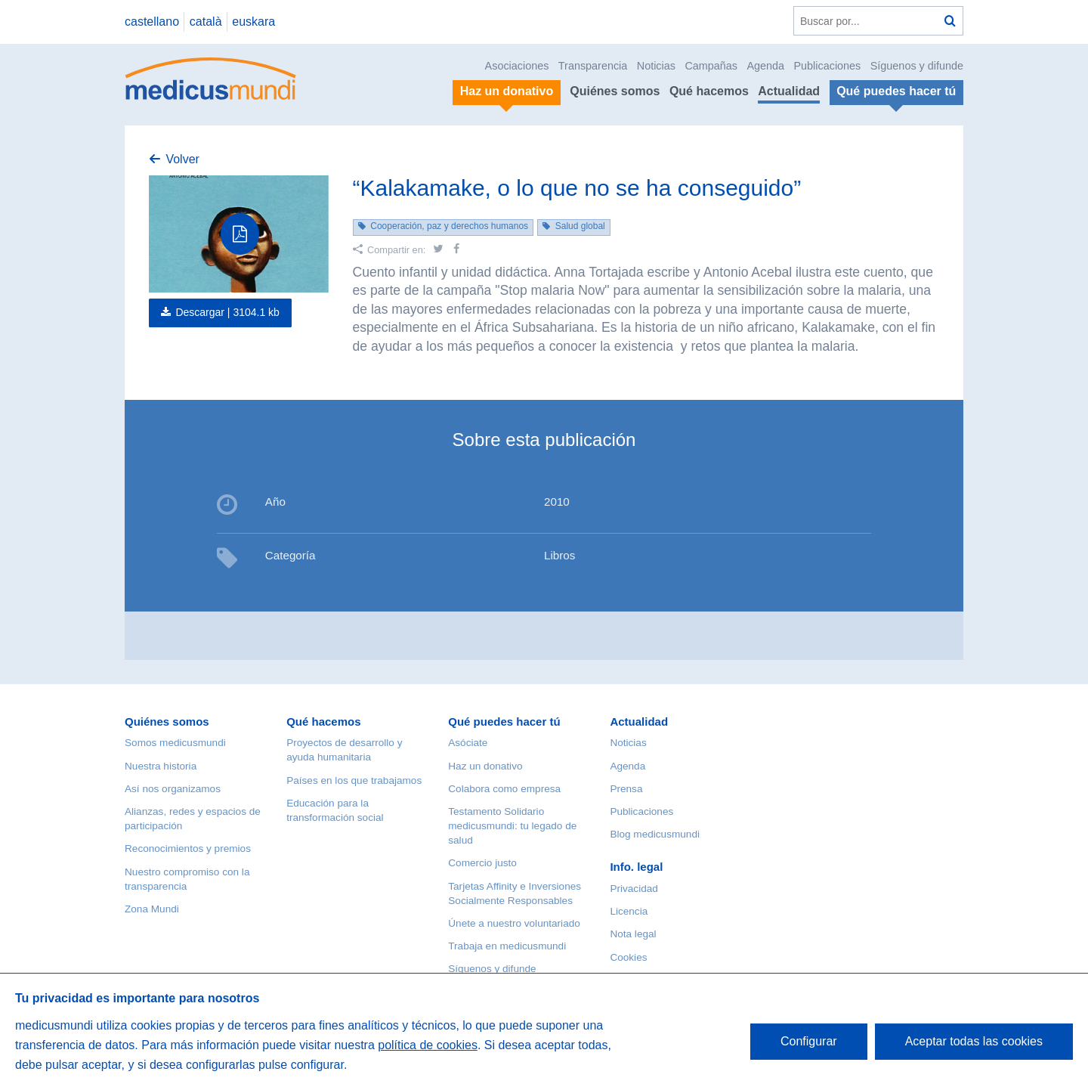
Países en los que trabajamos (354, 780)
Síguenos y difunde (916, 66)
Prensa (626, 788)
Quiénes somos (615, 91)
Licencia (629, 911)
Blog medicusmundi (655, 834)
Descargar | (227, 312)
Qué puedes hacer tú (504, 721)
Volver (182, 159)
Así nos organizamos (173, 788)
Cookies (628, 957)
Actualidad (789, 91)
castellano (152, 21)
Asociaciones (517, 66)
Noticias (656, 66)
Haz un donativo (485, 766)
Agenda (765, 66)
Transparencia (592, 66)
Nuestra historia (160, 766)
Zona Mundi (152, 909)
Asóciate (467, 742)
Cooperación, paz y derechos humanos (449, 226)
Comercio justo (482, 863)
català (206, 21)
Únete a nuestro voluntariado (514, 923)
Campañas (711, 66)
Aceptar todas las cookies (974, 1041)
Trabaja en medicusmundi (507, 946)
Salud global (580, 226)
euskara (253, 21)
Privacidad (633, 888)
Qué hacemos (709, 91)
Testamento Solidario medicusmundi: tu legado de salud (512, 826)
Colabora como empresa (504, 788)
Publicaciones (827, 66)
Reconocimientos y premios (188, 848)
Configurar (808, 1041)
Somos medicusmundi (175, 742)
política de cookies (428, 1045)
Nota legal (633, 934)
